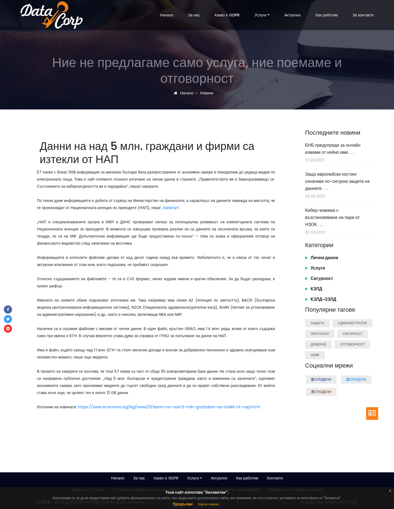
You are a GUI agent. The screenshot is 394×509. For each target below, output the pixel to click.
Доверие (318, 344)
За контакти (362, 15)
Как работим (326, 15)
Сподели (321, 379)
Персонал (320, 333)
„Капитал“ (170, 207)
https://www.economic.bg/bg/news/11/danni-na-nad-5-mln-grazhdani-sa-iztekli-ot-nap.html (169, 407)
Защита (317, 323)
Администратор (352, 323)
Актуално (292, 15)
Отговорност (352, 344)
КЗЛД (316, 289)
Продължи (183, 504)
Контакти (275, 478)
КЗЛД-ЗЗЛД (323, 299)
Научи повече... (209, 504)
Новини (206, 93)
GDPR (315, 355)
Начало (166, 15)
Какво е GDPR (227, 15)
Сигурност (322, 278)
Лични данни (324, 258)
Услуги (260, 15)
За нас (194, 15)
